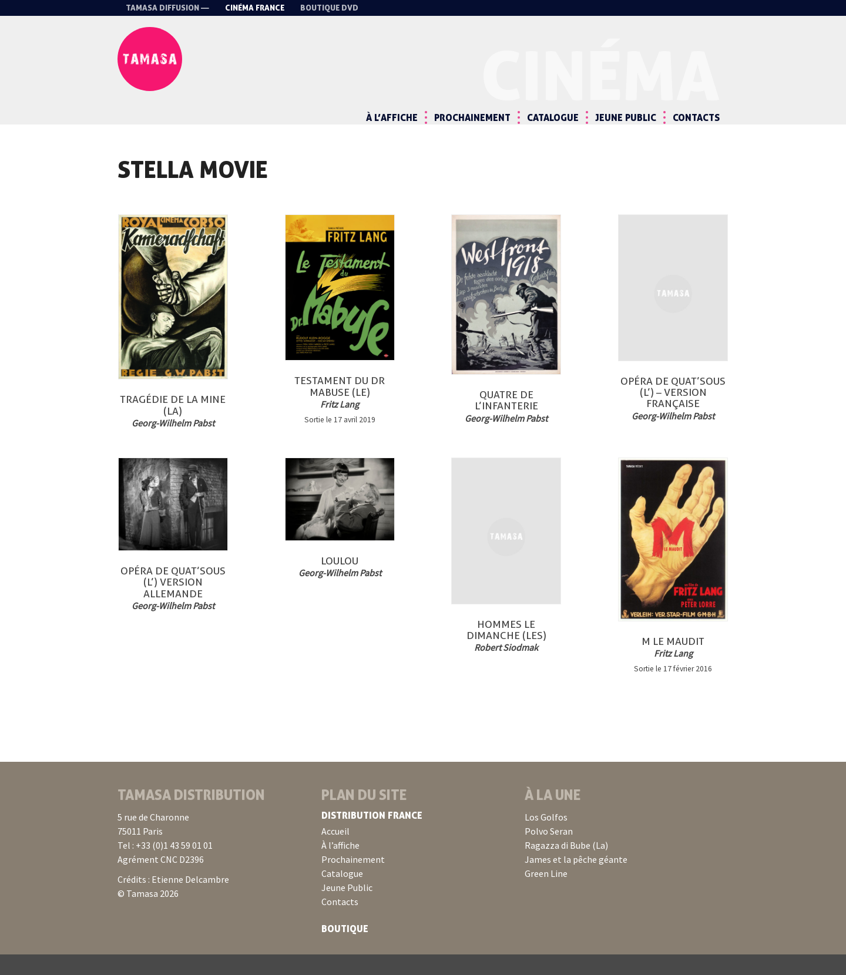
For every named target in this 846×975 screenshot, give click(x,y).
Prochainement (472, 117)
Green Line (546, 894)
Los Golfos (546, 837)
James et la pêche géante (576, 880)
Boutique (344, 949)
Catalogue (553, 117)
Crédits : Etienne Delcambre (173, 900)
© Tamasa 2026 (148, 914)
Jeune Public (625, 117)
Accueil (335, 852)
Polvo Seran (549, 852)
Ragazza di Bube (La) (566, 866)
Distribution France (371, 836)
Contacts (696, 117)
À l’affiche (392, 117)
